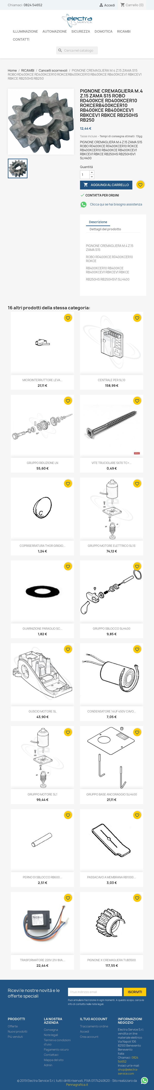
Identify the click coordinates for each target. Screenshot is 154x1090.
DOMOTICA (103, 31)
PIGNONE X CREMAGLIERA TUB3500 (111, 960)
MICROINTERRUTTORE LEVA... (42, 380)
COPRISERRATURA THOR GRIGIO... (42, 546)
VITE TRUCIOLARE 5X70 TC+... (112, 463)
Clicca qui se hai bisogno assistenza (111, 204)
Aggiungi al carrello (106, 184)
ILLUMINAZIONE (25, 31)
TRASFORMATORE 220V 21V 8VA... (42, 960)
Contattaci (51, 1055)
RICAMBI (124, 31)
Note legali (51, 1035)
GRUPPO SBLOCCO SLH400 (111, 628)
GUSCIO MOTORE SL (42, 711)
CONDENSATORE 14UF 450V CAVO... (111, 711)
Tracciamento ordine (94, 1026)
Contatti (21, 39)
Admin (48, 1065)
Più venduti (15, 1037)
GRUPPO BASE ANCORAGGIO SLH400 (111, 794)
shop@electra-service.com (128, 1071)
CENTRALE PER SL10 (111, 380)
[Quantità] (85, 174)
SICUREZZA (80, 31)
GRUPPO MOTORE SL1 (42, 794)
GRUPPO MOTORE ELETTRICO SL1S (111, 546)
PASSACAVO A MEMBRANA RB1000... (111, 877)
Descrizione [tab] (98, 222)
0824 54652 (33, 5)
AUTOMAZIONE (55, 31)
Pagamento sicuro (56, 1049)
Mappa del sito (54, 1060)
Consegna (51, 1030)
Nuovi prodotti (17, 1031)
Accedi (84, 1031)
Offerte (13, 1026)
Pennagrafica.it (77, 1085)
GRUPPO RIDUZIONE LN (42, 463)
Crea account (89, 1037)
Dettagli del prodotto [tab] (105, 229)
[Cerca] (77, 50)
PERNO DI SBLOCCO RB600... (42, 877)
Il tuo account (93, 1019)
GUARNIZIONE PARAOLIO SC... (42, 628)
